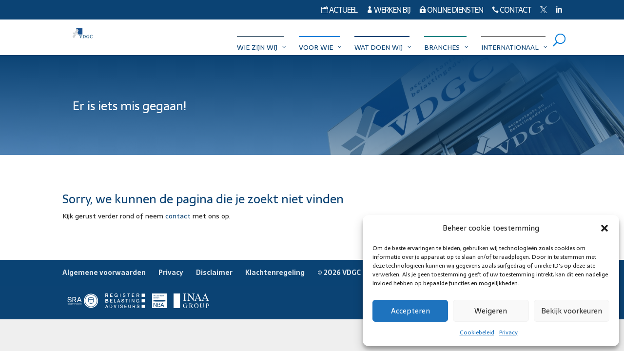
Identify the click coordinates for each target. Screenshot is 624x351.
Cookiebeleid (477, 332)
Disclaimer (214, 272)
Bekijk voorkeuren (571, 311)
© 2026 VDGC (339, 272)
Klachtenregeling (275, 272)
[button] (604, 228)
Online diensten (451, 11)
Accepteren (410, 311)
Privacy (508, 332)
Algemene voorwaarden (104, 272)
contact (178, 216)
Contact (511, 11)
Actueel (339, 11)
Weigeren (490, 311)
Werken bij (388, 11)
